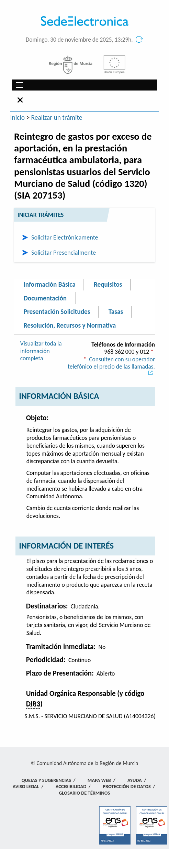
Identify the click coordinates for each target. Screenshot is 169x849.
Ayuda (134, 780)
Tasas (116, 312)
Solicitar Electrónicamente (64, 237)
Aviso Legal (26, 786)
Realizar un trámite (56, 117)
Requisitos (108, 284)
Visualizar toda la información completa (41, 351)
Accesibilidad (71, 786)
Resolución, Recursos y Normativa (70, 325)
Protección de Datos (126, 786)
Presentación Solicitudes (57, 312)
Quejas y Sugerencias (46, 780)
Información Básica (50, 284)
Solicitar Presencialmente (63, 252)
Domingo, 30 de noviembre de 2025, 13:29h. (79, 39)
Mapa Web (99, 780)
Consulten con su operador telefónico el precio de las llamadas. (111, 365)
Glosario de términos (84, 793)
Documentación (45, 298)
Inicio (17, 117)
